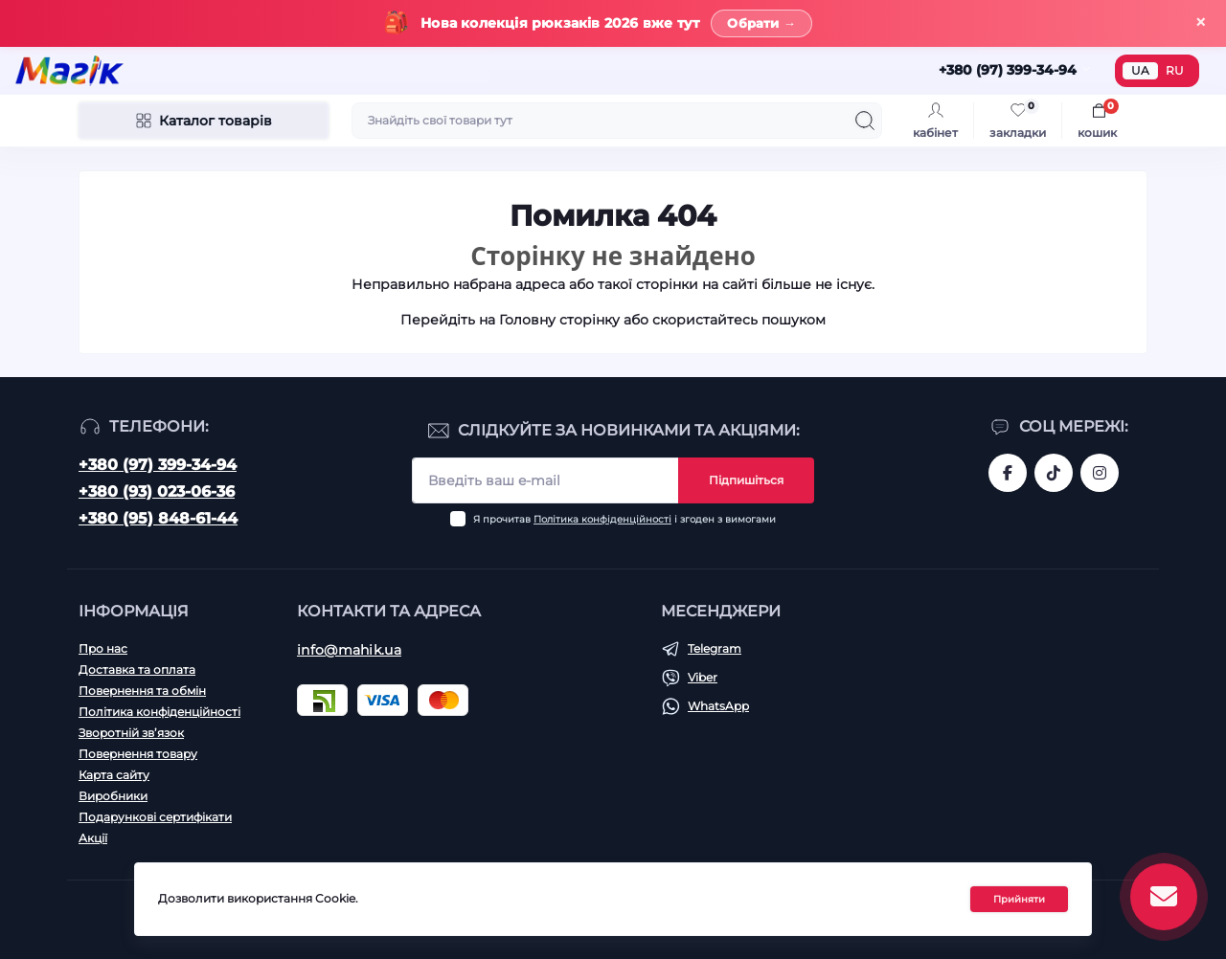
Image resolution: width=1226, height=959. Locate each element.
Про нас (103, 648)
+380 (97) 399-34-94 (158, 465)
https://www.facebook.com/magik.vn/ (1007, 472)
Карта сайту (114, 775)
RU (1175, 70)
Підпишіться (746, 480)
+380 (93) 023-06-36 (157, 491)
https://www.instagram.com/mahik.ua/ (1099, 472)
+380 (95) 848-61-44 (158, 518)
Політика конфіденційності (602, 519)
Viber (702, 677)
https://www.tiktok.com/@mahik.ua (1053, 472)
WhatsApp (718, 706)
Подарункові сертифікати (155, 817)
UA (1140, 70)
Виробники (113, 796)
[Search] (865, 120)
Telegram (714, 648)
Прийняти (1019, 899)
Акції (93, 838)
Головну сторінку (559, 319)
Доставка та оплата (137, 669)
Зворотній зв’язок (131, 732)
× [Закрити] (1200, 22)
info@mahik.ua (349, 649)
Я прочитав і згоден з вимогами (624, 519)
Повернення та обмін (142, 690)
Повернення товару (138, 754)
